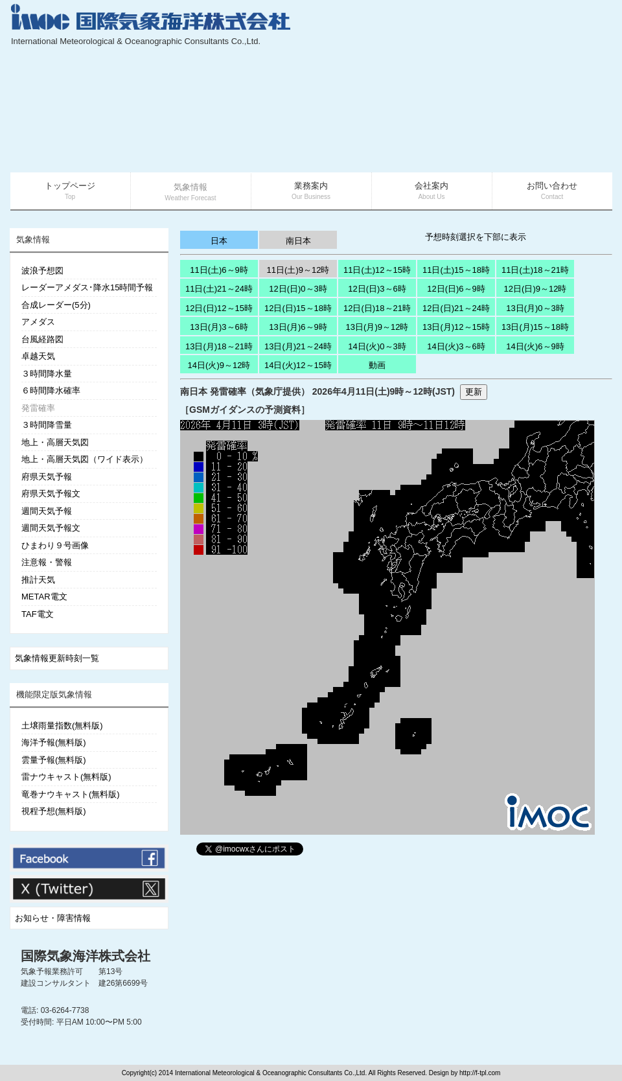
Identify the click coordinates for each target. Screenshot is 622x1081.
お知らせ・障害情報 (53, 918)
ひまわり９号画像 (55, 545)
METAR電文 (44, 596)
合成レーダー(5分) (56, 305)
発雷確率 (38, 408)
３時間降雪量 (46, 425)
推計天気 (38, 580)
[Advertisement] (513, 87)
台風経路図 (42, 339)
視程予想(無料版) (53, 811)
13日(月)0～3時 (535, 308)
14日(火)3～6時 (456, 346)
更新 (473, 392)
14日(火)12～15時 (298, 365)
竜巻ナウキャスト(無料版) (70, 794)
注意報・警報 (46, 562)
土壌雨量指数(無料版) (62, 725)
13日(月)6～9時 (298, 327)
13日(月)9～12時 (377, 327)
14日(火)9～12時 (219, 365)
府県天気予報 (46, 477)
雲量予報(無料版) (53, 760)
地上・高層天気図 (55, 442)
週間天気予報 (46, 511)
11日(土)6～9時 (219, 270)
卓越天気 (38, 356)
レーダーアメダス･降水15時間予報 (87, 287)
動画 (377, 365)
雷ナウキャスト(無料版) (66, 777)
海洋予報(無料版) (53, 742)
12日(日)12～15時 (219, 308)
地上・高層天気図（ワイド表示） (84, 459)
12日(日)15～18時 (298, 308)
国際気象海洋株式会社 (85, 956)
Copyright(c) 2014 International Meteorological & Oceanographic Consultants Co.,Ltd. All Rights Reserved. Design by (290, 1072)
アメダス (38, 322)
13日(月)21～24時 (298, 346)
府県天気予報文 (50, 493)
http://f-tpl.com (479, 1072)
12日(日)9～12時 (535, 289)
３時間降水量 (46, 373)
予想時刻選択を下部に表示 (475, 237)
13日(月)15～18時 (535, 327)
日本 (219, 241)
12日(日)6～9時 (456, 289)
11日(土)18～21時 (535, 270)
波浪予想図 (42, 270)
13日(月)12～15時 (456, 327)
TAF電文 (37, 614)
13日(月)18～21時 (219, 346)
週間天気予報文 (50, 528)
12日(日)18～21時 (377, 308)
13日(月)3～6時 (219, 327)
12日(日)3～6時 (377, 289)
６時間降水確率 (50, 390)
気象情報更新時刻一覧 (57, 658)
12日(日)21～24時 (456, 308)
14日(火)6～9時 (535, 346)
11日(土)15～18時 (456, 270)
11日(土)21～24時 (219, 289)
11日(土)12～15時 (377, 270)
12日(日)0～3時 (298, 289)
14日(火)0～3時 (377, 346)
